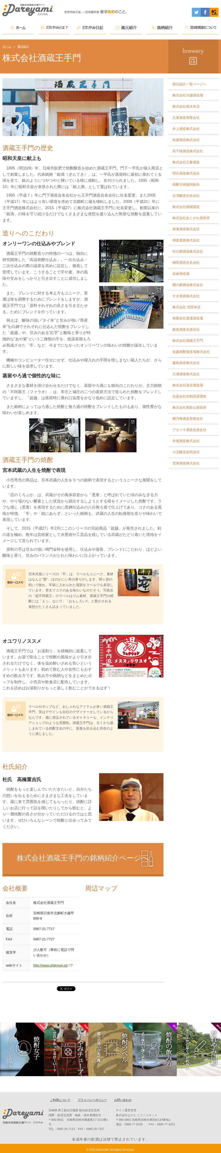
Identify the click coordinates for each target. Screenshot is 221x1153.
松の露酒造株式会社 (187, 251)
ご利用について (60, 1101)
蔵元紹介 (23, 46)
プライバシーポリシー (92, 1101)
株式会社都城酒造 (186, 207)
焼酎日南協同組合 (186, 184)
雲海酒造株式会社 (186, 463)
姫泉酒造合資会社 (186, 329)
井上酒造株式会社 (186, 129)
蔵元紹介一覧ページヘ (189, 84)
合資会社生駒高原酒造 (189, 396)
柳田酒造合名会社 (186, 262)
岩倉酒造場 (180, 274)
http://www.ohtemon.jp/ (50, 965)
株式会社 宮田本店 (186, 307)
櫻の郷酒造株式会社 (187, 285)
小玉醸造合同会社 (186, 452)
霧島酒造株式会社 (186, 363)
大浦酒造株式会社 (186, 374)
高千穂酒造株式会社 (187, 151)
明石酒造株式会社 (186, 173)
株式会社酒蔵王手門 (187, 340)
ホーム (6, 46)
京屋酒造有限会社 (186, 117)
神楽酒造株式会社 (186, 240)
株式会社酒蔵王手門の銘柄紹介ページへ (83, 858)
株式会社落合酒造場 (187, 385)
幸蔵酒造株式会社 (186, 441)
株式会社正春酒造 (186, 162)
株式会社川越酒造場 (187, 95)
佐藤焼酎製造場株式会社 (191, 352)
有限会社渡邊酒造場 (187, 318)
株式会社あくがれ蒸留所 (191, 218)
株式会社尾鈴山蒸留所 (189, 407)
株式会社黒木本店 (186, 106)
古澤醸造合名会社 (186, 196)
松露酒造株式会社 (186, 140)
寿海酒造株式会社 (186, 229)
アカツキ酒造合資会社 (189, 430)
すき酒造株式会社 (186, 296)
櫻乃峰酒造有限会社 (187, 419)
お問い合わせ (123, 1101)
